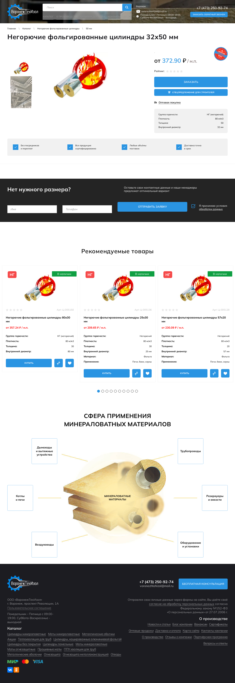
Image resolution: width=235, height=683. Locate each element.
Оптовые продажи (141, 629)
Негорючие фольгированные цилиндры (58, 28)
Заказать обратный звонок (209, 14)
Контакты (113, 16)
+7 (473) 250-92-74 (212, 8)
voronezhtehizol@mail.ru (153, 11)
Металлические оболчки (98, 632)
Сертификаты (218, 623)
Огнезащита (52, 653)
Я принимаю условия (203, 207)
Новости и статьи (159, 623)
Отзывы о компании (178, 635)
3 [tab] (107, 390)
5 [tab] (115, 390)
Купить (28, 361)
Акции (126, 16)
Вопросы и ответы (215, 642)
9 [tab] (132, 390)
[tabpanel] (40, 317)
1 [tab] (98, 390)
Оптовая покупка (170, 102)
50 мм (89, 28)
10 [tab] (136, 390)
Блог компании (182, 623)
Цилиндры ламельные (58, 643)
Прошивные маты (50, 648)
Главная (11, 28)
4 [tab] (111, 390)
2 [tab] (102, 390)
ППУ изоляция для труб (80, 648)
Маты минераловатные (64, 632)
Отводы (116, 653)
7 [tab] (123, 390)
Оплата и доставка (92, 16)
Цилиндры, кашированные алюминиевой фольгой (87, 638)
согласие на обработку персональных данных (181, 602)
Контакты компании (214, 629)
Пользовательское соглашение (29, 606)
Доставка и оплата (168, 629)
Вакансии (200, 623)
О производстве (67, 16)
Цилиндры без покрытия (24, 643)
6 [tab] (119, 390)
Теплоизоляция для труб (34, 638)
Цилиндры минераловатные (26, 632)
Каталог (49, 16)
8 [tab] (128, 390)
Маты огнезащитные (21, 648)
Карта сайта (191, 629)
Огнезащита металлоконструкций (86, 653)
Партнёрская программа (211, 635)
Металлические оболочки (24, 653)
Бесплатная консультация (202, 582)
